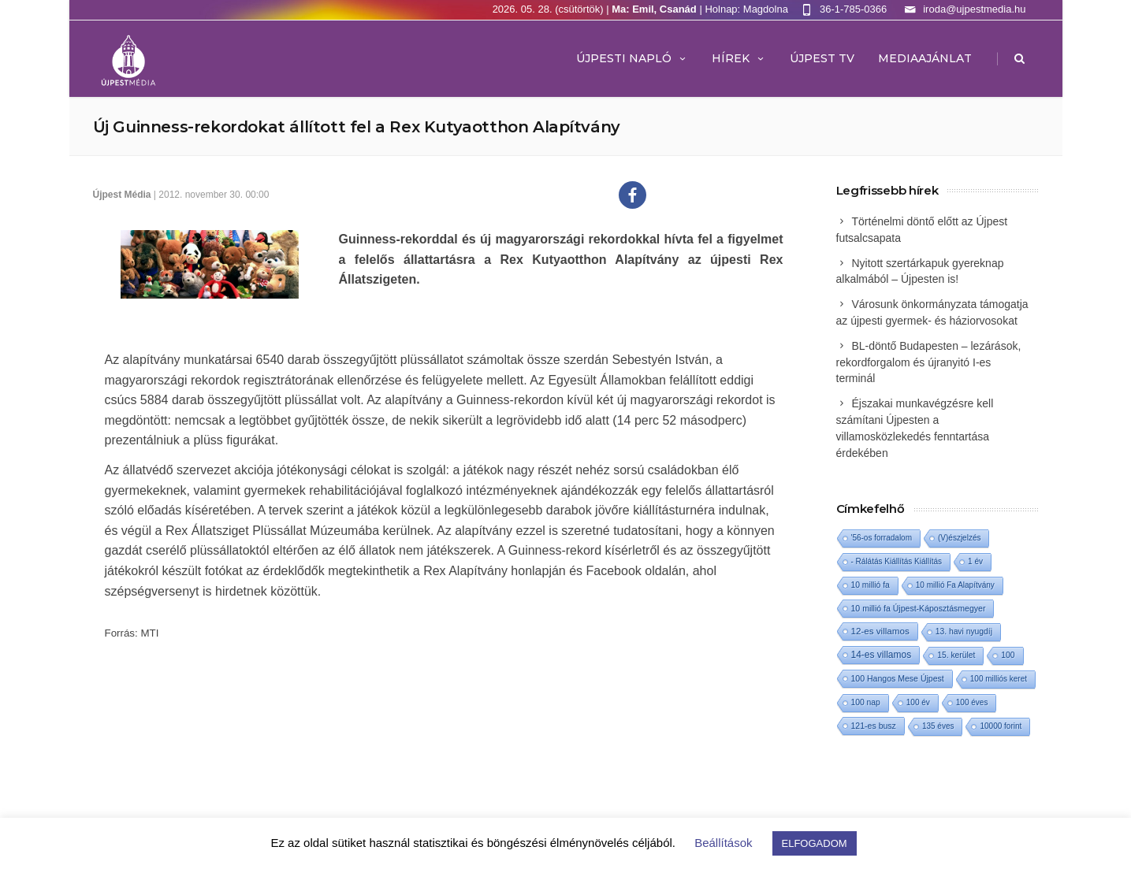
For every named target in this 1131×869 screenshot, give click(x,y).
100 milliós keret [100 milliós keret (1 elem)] (998, 678)
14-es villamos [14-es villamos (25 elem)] (881, 654)
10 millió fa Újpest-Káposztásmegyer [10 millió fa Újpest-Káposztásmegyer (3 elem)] (918, 608)
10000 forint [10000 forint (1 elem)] (1000, 726)
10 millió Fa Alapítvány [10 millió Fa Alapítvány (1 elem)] (955, 585)
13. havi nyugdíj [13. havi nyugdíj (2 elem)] (964, 631)
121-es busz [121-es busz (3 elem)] (873, 725)
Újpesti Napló (632, 58)
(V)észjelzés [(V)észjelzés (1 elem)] (959, 537)
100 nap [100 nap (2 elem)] (865, 702)
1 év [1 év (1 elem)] (975, 561)
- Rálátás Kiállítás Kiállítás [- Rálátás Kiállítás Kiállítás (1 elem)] (897, 561)
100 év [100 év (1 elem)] (918, 702)
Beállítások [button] (723, 842)
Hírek (739, 58)
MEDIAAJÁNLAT (925, 58)
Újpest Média (122, 194)
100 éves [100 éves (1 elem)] (972, 702)
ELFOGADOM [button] (814, 843)
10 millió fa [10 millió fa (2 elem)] (870, 585)
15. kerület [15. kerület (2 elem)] (956, 655)
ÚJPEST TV (822, 58)
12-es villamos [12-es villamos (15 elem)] (880, 631)
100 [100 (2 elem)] (1007, 655)
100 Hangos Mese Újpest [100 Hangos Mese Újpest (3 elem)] (897, 678)
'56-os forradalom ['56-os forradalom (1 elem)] (882, 537)
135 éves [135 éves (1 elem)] (938, 726)
